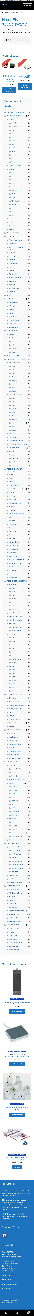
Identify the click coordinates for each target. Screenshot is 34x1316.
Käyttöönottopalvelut (15, 620)
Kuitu (13, 187)
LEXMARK (14, 801)
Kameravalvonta (14, 847)
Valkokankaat (13, 327)
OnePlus (14, 380)
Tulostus (14, 204)
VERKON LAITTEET (13, 886)
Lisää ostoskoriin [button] (9, 90)
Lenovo (13, 606)
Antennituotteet (14, 889)
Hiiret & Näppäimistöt (16, 489)
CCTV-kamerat (16, 854)
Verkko (11, 229)
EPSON (14, 794)
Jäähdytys (12, 496)
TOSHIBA (14, 776)
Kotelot (11, 506)
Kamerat (12, 260)
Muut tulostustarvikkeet (16, 840)
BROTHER (14, 786)
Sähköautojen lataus (15, 277)
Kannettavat (13, 584)
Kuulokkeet (12, 510)
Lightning (14, 148)
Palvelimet (12, 623)
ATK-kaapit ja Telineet (16, 893)
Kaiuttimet (12, 256)
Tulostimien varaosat (15, 758)
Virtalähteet (12, 574)
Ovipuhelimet (13, 875)
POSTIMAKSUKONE (18, 836)
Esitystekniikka (14, 302)
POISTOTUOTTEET (13, 355)
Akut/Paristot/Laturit (15, 240)
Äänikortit (12, 474)
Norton (13, 352)
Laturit (13, 412)
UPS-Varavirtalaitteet (15, 942)
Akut (10, 478)
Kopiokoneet (13, 733)
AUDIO (13, 123)
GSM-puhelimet (14, 437)
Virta (12, 215)
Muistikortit (12, 531)
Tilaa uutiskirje (6, 1288)
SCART (13, 155)
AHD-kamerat (15, 850)
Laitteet (11, 712)
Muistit (11, 535)
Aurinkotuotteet (14, 928)
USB (12, 158)
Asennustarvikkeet (15, 165)
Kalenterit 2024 (14, 701)
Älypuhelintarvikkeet (15, 394)
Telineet (11, 726)
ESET (13, 341)
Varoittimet (12, 292)
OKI (12, 804)
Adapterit (12, 119)
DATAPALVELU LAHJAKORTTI (17, 112)
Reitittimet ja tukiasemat (16, 911)
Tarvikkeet (12, 281)
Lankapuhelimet (14, 448)
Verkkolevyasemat (15, 921)
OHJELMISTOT (12, 331)
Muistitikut (12, 538)
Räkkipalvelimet (16, 627)
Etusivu (6, 12)
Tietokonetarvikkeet (15, 567)
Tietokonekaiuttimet (15, 563)
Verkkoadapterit (14, 914)
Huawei (13, 409)
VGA (13, 162)
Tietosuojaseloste (7, 1302)
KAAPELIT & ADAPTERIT (15, 116)
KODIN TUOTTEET (13, 236)
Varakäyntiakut (14, 946)
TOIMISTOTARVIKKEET (15, 694)
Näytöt (11, 313)
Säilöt (11, 879)
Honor (13, 373)
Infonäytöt (12, 306)
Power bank (13, 935)
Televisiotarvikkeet (15, 288)
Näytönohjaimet (14, 542)
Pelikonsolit (12, 274)
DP (12, 133)
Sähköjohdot (13, 939)
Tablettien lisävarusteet (16, 560)
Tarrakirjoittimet (14, 755)
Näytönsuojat (13, 309)
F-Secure (14, 345)
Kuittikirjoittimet (14, 737)
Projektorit (12, 323)
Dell (12, 595)
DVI (12, 137)
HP (12, 602)
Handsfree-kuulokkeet (16, 440)
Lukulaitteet (13, 524)
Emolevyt (12, 482)
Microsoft (12, 334)
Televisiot (12, 284)
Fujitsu (13, 599)
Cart (27, 1311)
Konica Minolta (16, 769)
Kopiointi (12, 765)
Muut (13, 151)
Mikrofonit (12, 528)
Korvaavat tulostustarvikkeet (18, 779)
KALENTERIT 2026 (13, 233)
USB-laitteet (13, 570)
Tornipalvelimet (16, 630)
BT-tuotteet (14, 458)
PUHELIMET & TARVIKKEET (16, 359)
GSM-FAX (12, 433)
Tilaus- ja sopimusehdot (9, 1284)
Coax (13, 130)
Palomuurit (12, 903)
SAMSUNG (15, 811)
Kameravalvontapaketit (18, 868)
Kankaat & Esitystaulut (16, 705)
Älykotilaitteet (13, 243)
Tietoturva (12, 338)
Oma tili (5, 1313)
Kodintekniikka (13, 263)
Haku (17, 1313)
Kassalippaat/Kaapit (15, 708)
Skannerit (12, 747)
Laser (11, 783)
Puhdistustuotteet (14, 719)
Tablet (13, 521)
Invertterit (12, 932)
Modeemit (12, 900)
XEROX (14, 815)
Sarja (13, 197)
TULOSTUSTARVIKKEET (15, 762)
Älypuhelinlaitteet (14, 362)
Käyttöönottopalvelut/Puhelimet (19, 444)
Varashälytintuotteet (15, 882)
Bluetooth (14, 126)
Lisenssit (14, 907)
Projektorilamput (14, 320)
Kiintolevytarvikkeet (15, 503)
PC (10, 219)
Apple (13, 366)
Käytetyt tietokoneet (15, 616)
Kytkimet (12, 896)
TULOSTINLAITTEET (14, 730)
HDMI (13, 141)
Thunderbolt (15, 201)
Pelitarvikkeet (13, 549)
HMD (13, 370)
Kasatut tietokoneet (17, 659)
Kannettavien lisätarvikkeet (17, 613)
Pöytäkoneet (13, 634)
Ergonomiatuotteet (15, 485)
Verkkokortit (13, 918)
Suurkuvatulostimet (15, 751)
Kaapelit (11, 169)
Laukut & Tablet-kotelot (16, 513)
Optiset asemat (14, 545)
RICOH (13, 772)
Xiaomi (13, 391)
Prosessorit (12, 552)
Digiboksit (12, 253)
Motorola (14, 377)
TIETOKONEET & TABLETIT (16, 581)
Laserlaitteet (13, 740)
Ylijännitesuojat (14, 950)
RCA (10, 222)
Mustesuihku (13, 818)
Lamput (11, 267)
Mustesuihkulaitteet (15, 744)
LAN (12, 144)
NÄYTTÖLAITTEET (13, 299)
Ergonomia (12, 698)
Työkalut (12, 226)
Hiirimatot (12, 492)
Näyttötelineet (13, 316)
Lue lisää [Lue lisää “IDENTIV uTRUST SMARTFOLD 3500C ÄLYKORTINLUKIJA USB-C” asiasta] (17, 1167)
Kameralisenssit (16, 861)
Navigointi (12, 270)
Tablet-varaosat (14, 556)
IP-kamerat (14, 857)
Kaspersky (14, 348)
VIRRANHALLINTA (13, 925)
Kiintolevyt (12, 499)
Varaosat (12, 451)
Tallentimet (14, 872)
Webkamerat (13, 577)
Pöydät (11, 716)
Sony (13, 387)
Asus (13, 591)
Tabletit (11, 666)
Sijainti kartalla (6, 1279)
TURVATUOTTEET (13, 843)
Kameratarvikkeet (17, 864)
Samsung (14, 384)
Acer (12, 638)
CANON (14, 790)
